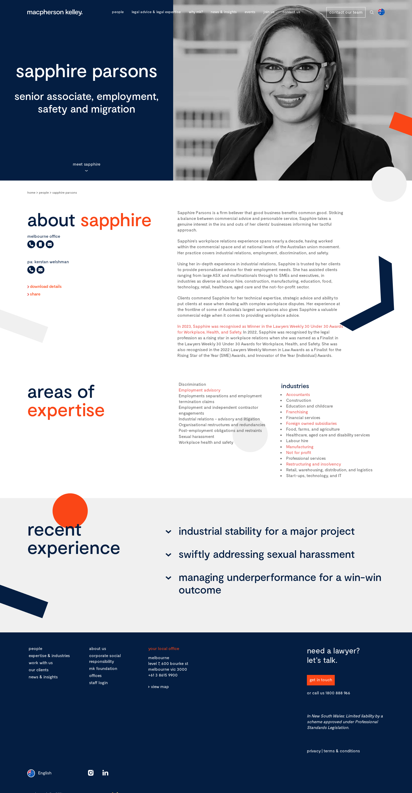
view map (160, 686)
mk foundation (103, 668)
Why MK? (196, 11)
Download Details (46, 286)
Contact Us (291, 11)
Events (250, 11)
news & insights (43, 676)
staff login (98, 682)
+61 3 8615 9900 (163, 674)
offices (95, 675)
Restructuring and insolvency (313, 463)
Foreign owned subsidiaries (311, 423)
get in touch (321, 679)
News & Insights (224, 11)
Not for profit (298, 452)
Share (35, 294)
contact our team (346, 11)
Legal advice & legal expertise (156, 11)
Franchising (297, 411)
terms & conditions (341, 750)
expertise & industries (49, 655)
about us (97, 648)
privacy (314, 750)
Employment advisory (199, 389)
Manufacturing (299, 446)
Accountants (298, 394)
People (118, 11)
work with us (41, 662)
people (35, 648)
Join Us (269, 11)
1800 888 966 (337, 692)
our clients (39, 669)
